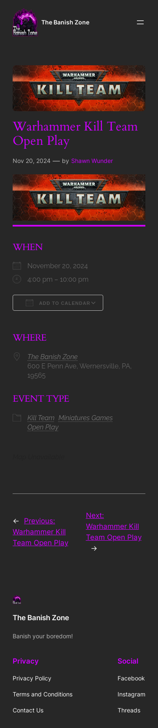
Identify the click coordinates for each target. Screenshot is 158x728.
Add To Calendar (58, 303)
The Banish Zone (65, 22)
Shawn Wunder (92, 160)
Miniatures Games (86, 418)
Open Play (43, 427)
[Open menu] (140, 22)
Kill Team (41, 418)
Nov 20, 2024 (32, 160)
